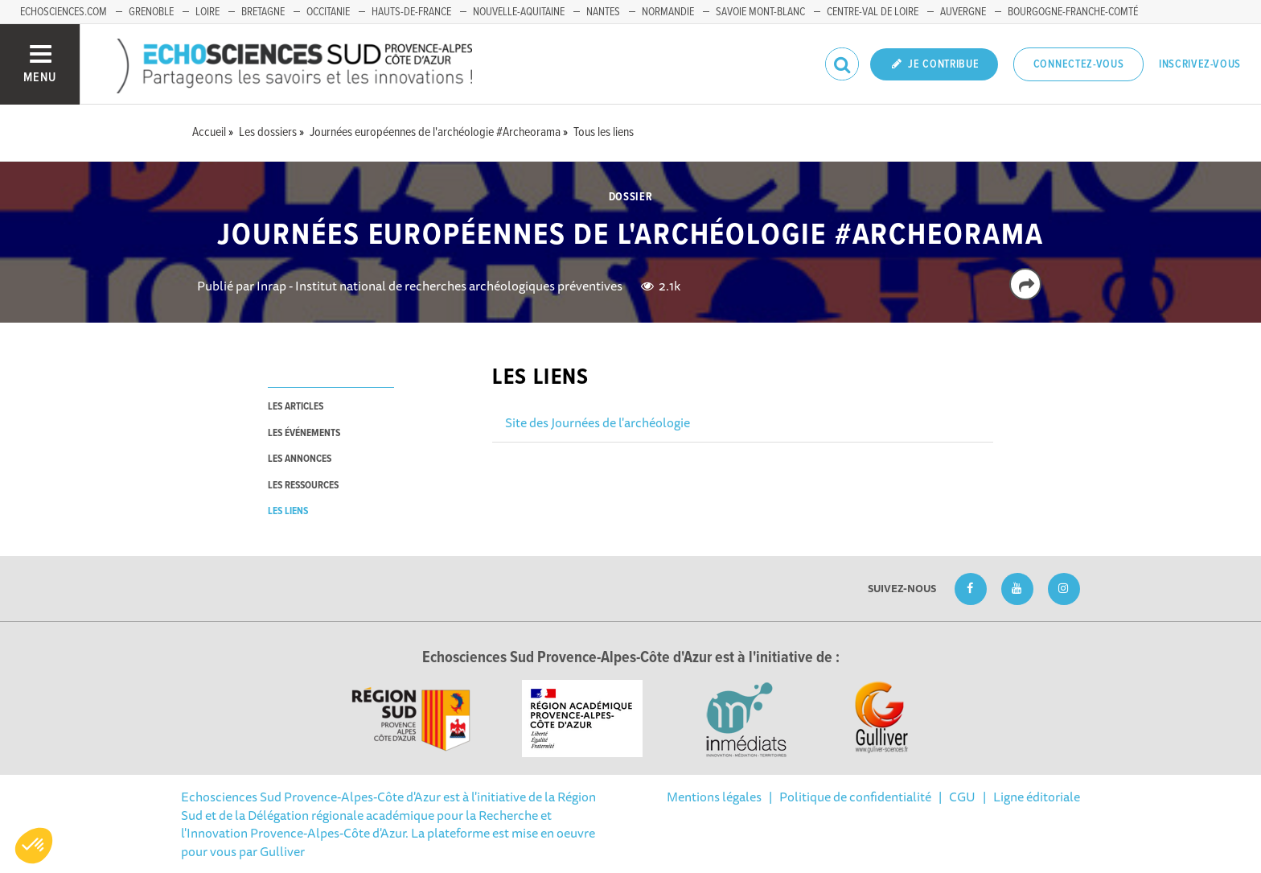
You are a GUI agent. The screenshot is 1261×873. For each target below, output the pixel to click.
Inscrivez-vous (1200, 64)
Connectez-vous (1078, 64)
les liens (288, 511)
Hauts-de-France (411, 12)
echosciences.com (63, 12)
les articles (295, 407)
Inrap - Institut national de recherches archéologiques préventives (439, 285)
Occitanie (328, 12)
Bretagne (263, 12)
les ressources (303, 485)
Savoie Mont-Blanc (760, 12)
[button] (33, 845)
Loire (207, 12)
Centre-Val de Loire (872, 12)
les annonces (299, 459)
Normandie (668, 12)
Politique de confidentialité (855, 796)
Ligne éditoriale (1036, 796)
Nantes (603, 12)
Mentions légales (714, 796)
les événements (304, 433)
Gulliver (282, 851)
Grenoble (151, 12)
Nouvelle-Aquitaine (519, 12)
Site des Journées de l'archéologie (597, 422)
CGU (962, 796)
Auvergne (963, 12)
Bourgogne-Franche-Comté (1073, 12)
